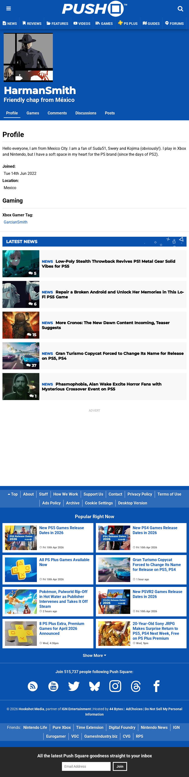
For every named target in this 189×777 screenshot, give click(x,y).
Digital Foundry (122, 727)
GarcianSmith (16, 222)
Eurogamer (56, 736)
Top (13, 494)
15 (31, 335)
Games (33, 113)
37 (31, 365)
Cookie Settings (99, 503)
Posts (110, 113)
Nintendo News (154, 727)
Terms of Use (169, 494)
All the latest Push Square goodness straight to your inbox (94, 755)
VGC (75, 736)
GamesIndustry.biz (100, 736)
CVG (127, 736)
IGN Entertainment (76, 709)
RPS (139, 736)
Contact (115, 494)
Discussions (85, 113)
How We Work (65, 494)
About (28, 494)
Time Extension (89, 727)
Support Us (93, 494)
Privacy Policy (140, 494)
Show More (94, 655)
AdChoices (134, 709)
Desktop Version (132, 503)
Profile (12, 113)
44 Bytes (116, 709)
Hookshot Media (31, 709)
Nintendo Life (35, 727)
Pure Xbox (62, 727)
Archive (73, 503)
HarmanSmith (40, 90)
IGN (176, 727)
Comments (57, 113)
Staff (43, 494)
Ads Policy (51, 503)
